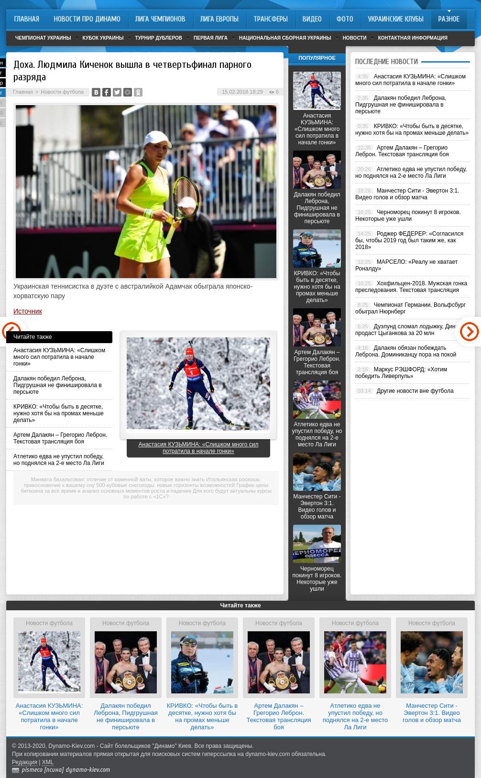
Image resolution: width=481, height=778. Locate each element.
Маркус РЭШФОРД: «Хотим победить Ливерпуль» (401, 372)
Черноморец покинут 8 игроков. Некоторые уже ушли (317, 578)
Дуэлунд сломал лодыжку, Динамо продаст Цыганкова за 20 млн (410, 329)
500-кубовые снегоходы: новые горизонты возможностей (165, 485)
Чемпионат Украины (43, 38)
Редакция (24, 762)
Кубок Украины (103, 38)
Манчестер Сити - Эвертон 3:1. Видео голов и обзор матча (316, 506)
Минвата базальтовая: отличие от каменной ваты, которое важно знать (118, 479)
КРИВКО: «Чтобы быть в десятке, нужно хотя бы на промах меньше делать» (58, 413)
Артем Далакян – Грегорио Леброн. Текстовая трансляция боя (60, 438)
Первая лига (211, 38)
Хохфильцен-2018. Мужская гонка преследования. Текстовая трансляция (411, 286)
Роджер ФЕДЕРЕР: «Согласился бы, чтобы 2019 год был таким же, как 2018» (409, 240)
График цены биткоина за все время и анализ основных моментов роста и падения (144, 488)
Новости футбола (62, 92)
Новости (355, 38)
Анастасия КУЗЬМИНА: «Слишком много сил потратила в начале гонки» (59, 357)
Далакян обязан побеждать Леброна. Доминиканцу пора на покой (405, 351)
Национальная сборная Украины (285, 38)
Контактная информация (413, 38)
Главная (23, 92)
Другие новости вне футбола (415, 391)
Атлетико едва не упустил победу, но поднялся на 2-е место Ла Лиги (58, 459)
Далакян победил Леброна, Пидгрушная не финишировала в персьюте (57, 385)
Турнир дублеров (159, 38)
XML (48, 762)
